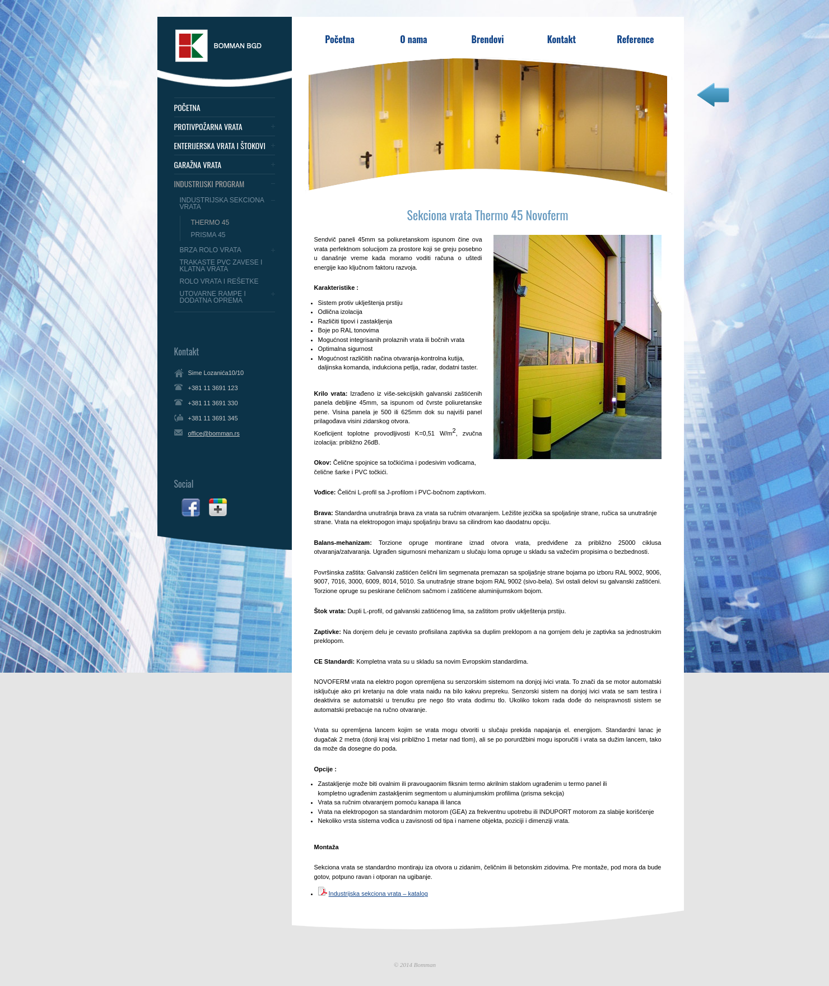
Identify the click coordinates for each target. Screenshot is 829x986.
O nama (413, 39)
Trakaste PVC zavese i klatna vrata (221, 265)
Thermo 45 (210, 222)
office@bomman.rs (214, 433)
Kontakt (561, 39)
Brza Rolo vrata (210, 250)
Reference (635, 39)
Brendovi (488, 39)
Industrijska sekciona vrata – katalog (378, 893)
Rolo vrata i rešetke (219, 281)
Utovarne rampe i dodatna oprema (213, 297)
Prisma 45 (208, 235)
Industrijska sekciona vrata (222, 203)
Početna (187, 108)
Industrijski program (209, 184)
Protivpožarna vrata (208, 127)
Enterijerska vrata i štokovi (220, 146)
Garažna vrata (198, 165)
